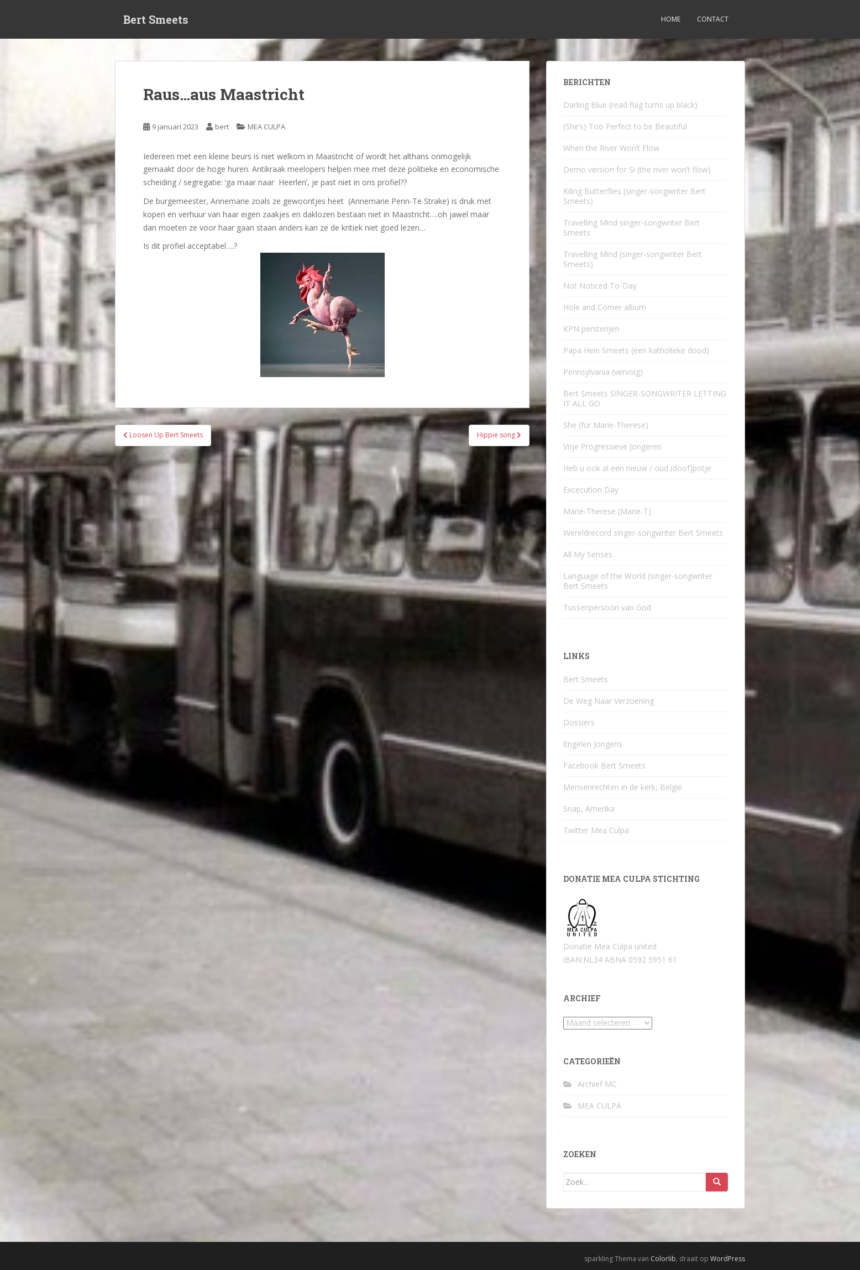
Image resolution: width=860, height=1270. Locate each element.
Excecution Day (590, 489)
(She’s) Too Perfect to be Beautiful (625, 126)
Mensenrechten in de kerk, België (622, 787)
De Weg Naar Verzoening (608, 701)
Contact (712, 19)
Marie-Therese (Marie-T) (607, 511)
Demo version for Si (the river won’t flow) (637, 169)
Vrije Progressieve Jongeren (612, 446)
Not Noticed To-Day (600, 285)
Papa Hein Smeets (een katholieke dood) (636, 350)
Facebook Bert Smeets (604, 765)
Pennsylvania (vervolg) (603, 372)
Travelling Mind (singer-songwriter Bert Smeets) (632, 259)
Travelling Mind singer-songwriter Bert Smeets (631, 227)
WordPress (727, 1258)
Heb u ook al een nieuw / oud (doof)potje (637, 468)
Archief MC (597, 1084)
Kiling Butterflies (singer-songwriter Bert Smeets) (634, 196)
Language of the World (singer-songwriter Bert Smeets (637, 581)
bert (222, 127)
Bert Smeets (155, 19)
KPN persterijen (591, 328)
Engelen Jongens (592, 744)
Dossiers (579, 722)
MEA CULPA (266, 127)
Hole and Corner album (604, 307)
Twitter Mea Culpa (596, 830)
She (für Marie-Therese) (605, 425)
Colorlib (663, 1258)
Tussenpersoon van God (607, 607)
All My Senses (587, 554)
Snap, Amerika (589, 808)
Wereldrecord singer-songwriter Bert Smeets (643, 532)
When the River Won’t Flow (611, 148)
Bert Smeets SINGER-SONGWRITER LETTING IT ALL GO (644, 398)
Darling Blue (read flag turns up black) (630, 105)
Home (670, 19)
